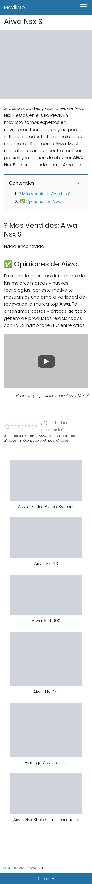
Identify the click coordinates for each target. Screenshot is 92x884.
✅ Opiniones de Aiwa (41, 201)
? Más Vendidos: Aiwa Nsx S (44, 194)
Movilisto (14, 7)
